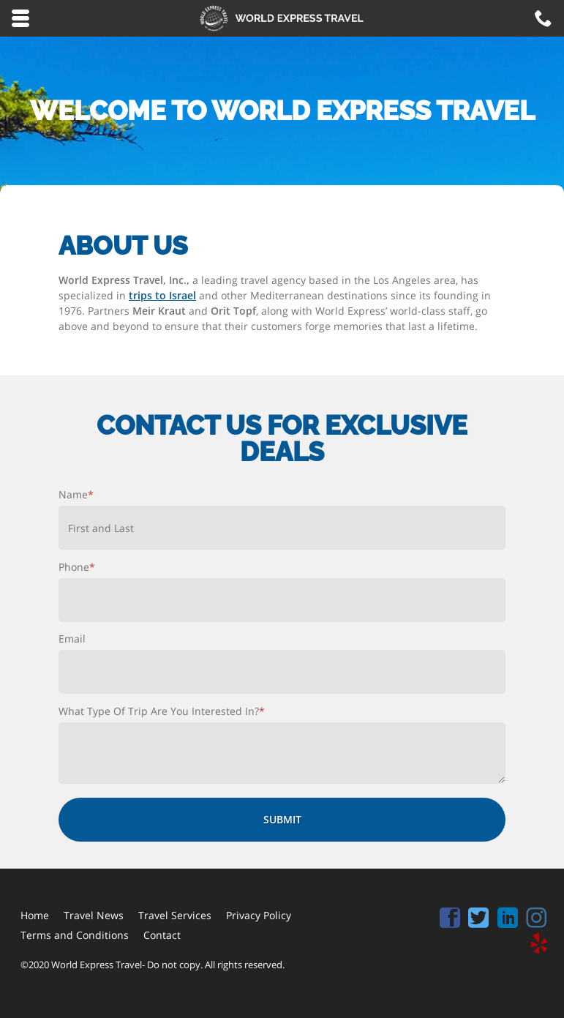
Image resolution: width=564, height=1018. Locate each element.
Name (76, 494)
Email (72, 638)
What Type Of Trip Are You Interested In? (162, 711)
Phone (77, 567)
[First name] (282, 528)
